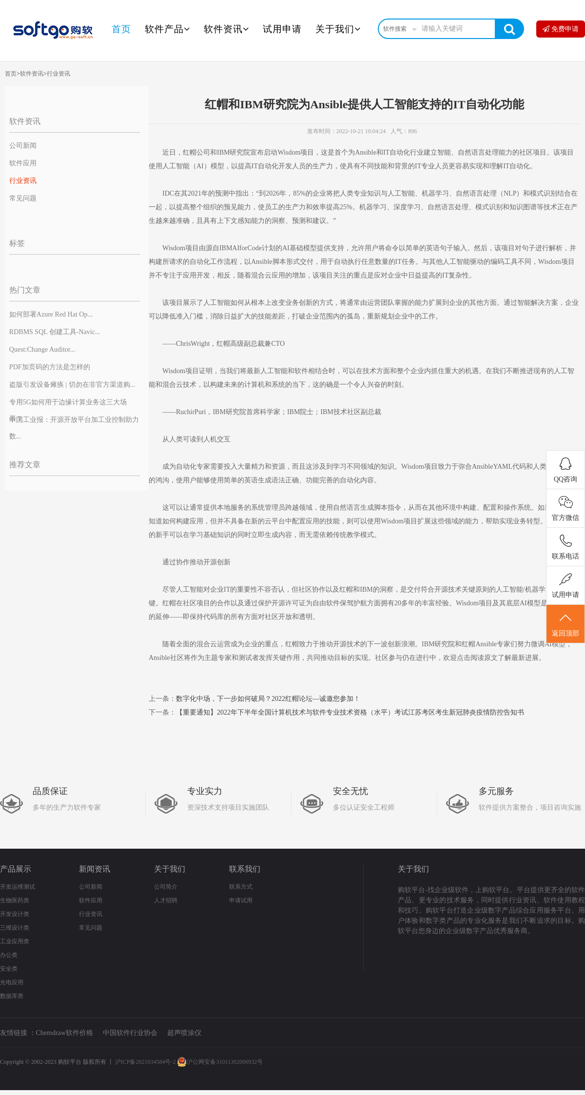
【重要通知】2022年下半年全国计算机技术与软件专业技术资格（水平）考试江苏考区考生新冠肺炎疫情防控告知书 (350, 712)
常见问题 (23, 198)
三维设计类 (14, 927)
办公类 (9, 955)
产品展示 (15, 869)
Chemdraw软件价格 (64, 1032)
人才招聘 (165, 900)
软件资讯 (226, 29)
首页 (121, 29)
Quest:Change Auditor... (42, 349)
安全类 (9, 968)
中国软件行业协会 (130, 1032)
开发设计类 (14, 914)
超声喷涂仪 (184, 1032)
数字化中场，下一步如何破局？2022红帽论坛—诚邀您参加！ (268, 698)
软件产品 (167, 29)
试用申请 (282, 29)
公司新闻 (23, 145)
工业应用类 (14, 941)
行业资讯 (58, 73)
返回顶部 (565, 624)
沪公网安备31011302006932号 (220, 1062)
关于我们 (338, 29)
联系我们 (244, 869)
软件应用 (23, 163)
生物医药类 (14, 900)
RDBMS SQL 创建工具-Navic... (54, 332)
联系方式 (241, 886)
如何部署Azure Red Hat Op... (51, 314)
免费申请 (561, 29)
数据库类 (11, 996)
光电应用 (11, 982)
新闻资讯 (94, 869)
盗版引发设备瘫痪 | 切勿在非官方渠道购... (72, 384)
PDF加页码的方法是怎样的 (49, 367)
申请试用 (241, 900)
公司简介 (165, 886)
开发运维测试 (17, 886)
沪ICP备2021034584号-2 (145, 1061)
